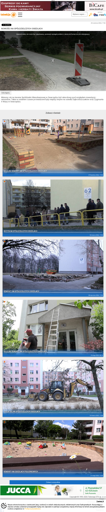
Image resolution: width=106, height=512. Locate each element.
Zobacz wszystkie (53, 482)
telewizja (8, 15)
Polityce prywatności (33, 509)
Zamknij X (100, 502)
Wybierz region (79, 14)
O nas (101, 499)
